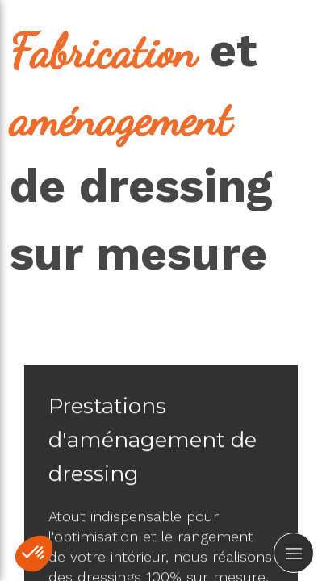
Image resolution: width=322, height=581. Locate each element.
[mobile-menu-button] (294, 553)
